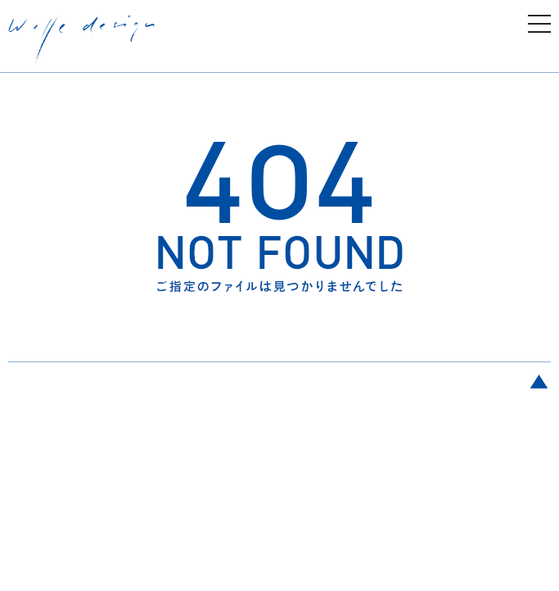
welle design (82, 40)
